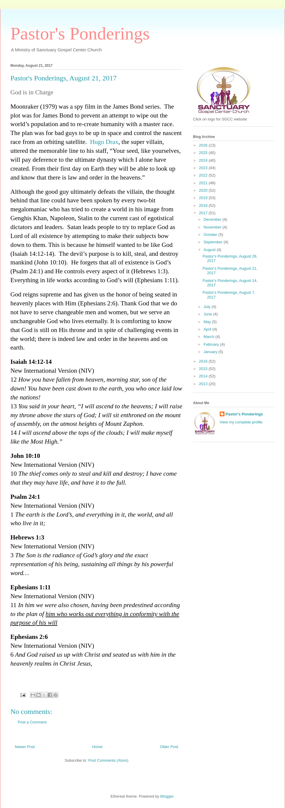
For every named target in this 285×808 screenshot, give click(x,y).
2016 (204, 361)
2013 (204, 384)
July (208, 306)
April (208, 329)
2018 (204, 205)
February (212, 344)
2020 (204, 190)
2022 (204, 175)
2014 (204, 376)
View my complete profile (241, 422)
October (211, 234)
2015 (204, 368)
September (214, 242)
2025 (204, 152)
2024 (204, 160)
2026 (204, 145)
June (208, 314)
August (210, 249)
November (213, 227)
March (210, 336)
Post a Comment (32, 722)
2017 (204, 213)
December (213, 219)
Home (97, 746)
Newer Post (25, 746)
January (211, 352)
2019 (204, 198)
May (208, 322)
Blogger (166, 796)
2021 (204, 183)
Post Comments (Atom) (108, 760)
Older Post (169, 746)
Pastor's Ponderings (80, 33)
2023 (204, 168)
